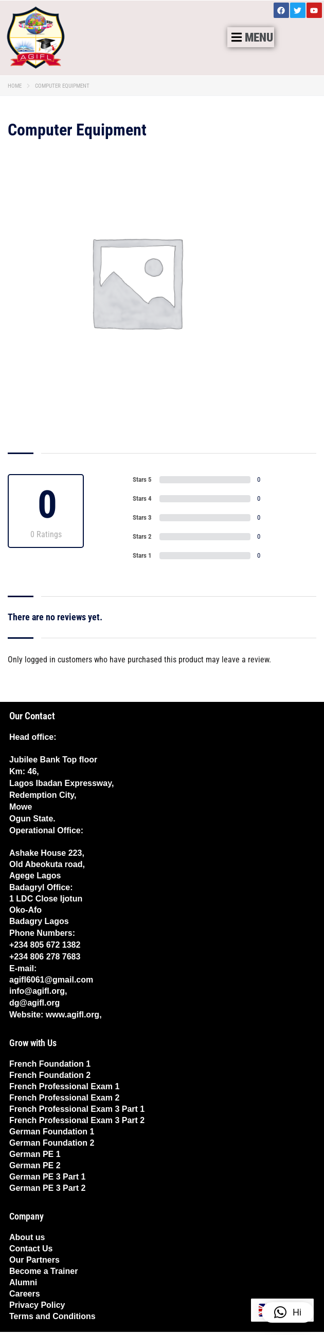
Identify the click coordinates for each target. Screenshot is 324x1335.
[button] (250, 37)
